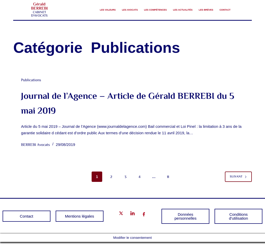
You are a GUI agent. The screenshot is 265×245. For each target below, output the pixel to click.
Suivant (238, 179)
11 (168, 180)
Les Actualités (186, 8)
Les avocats (111, 8)
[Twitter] (121, 217)
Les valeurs (80, 8)
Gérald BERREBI (39, 8)
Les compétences (147, 8)
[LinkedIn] (132, 217)
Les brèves (219, 8)
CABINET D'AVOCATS (39, 15)
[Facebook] (144, 217)
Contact (221, 15)
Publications (31, 83)
